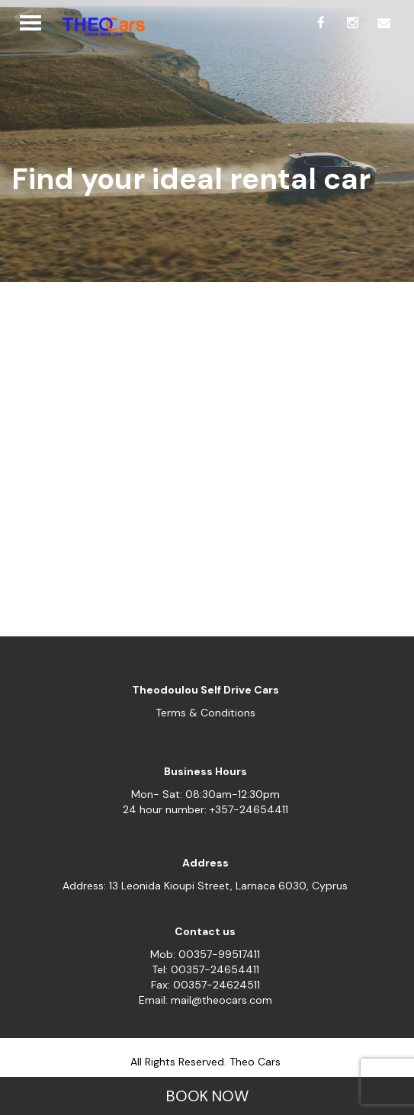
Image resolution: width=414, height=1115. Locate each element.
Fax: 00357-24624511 (205, 984)
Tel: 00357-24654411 (205, 969)
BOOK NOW (207, 1096)
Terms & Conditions (205, 712)
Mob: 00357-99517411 (205, 954)
